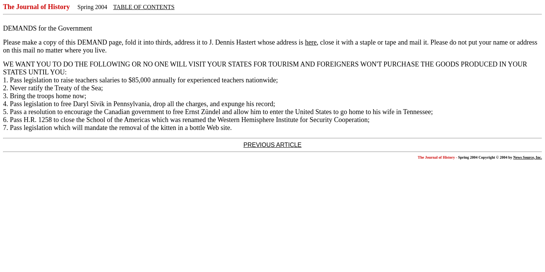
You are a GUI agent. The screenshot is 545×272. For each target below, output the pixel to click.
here (311, 42)
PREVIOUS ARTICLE (272, 145)
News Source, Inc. (527, 157)
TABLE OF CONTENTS (143, 7)
